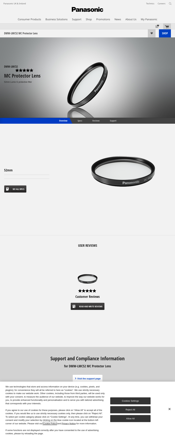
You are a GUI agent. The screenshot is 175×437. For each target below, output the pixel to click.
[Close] (169, 409)
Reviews (96, 120)
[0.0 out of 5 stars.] (24, 70)
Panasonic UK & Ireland (14, 3)
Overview (63, 120)
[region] (87, 409)
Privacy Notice (69, 423)
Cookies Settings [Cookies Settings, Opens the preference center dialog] (130, 401)
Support (113, 120)
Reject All (130, 409)
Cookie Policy (50, 423)
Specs (80, 120)
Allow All (130, 418)
